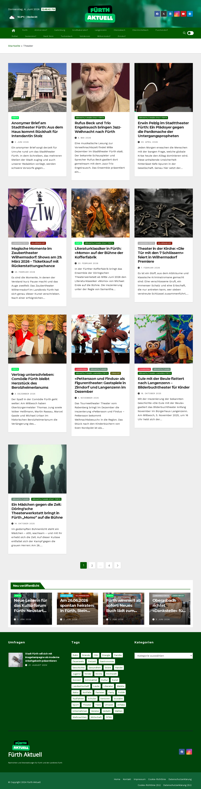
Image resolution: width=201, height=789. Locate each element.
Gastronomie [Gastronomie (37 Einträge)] (107, 661)
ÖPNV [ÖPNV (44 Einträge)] (109, 717)
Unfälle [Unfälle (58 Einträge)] (121, 704)
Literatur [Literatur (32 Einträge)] (108, 686)
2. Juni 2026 (22, 142)
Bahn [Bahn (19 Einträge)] (75, 655)
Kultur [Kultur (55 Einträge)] (104, 680)
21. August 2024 (37, 665)
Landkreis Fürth (20, 243)
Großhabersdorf (80, 30)
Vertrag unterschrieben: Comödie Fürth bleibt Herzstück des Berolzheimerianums (32, 381)
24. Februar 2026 (25, 272)
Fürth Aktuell (25, 754)
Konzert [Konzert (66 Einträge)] (77, 680)
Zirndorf (122, 36)
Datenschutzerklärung (180, 779)
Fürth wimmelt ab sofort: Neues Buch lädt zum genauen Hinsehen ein (123, 610)
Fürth (25, 30)
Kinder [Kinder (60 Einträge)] (88, 673)
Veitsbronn (85, 36)
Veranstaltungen (98, 369)
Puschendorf (162, 30)
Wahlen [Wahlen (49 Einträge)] (119, 711)
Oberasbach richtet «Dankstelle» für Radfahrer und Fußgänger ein (168, 610)
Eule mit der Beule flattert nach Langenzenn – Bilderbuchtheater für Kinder (163, 383)
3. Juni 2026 (24, 619)
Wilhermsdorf (103, 36)
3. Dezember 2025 (25, 394)
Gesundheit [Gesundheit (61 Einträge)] (95, 667)
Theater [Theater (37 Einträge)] (87, 704)
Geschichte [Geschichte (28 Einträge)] (79, 667)
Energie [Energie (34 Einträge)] (106, 655)
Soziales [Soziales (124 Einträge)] (118, 698)
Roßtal (15, 36)
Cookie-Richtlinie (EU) (149, 785)
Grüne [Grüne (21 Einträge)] (108, 667)
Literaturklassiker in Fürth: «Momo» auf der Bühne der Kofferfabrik (99, 252)
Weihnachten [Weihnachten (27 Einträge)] (80, 717)
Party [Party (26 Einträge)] (111, 692)
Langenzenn (101, 30)
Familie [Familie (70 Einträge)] (118, 655)
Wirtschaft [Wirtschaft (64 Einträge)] (96, 717)
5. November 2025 (88, 398)
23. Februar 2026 (88, 263)
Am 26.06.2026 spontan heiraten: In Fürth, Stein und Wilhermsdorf (77, 610)
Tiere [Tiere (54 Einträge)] (98, 704)
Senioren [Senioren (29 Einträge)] (105, 698)
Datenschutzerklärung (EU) (177, 785)
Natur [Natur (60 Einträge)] (76, 692)
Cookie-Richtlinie (157, 779)
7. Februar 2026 (150, 268)
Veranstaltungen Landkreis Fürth (92, 373)
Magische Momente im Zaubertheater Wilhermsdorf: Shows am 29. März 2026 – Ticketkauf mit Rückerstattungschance (36, 257)
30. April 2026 (149, 142)
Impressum (140, 779)
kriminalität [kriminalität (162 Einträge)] (91, 680)
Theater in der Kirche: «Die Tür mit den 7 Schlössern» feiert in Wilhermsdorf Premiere (161, 255)
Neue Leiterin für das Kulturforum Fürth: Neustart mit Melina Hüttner (30, 610)
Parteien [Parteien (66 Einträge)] (99, 692)
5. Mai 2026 (84, 138)
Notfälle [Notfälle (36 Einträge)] (87, 692)
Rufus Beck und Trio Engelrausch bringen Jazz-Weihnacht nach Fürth (98, 127)
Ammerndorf (41, 30)
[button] (184, 33)
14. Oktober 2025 (25, 523)
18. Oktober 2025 (151, 393)
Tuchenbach (67, 36)
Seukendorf (30, 36)
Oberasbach (119, 30)
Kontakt (127, 779)
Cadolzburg (59, 30)
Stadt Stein (48, 36)
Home (117, 779)
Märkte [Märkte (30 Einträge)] (120, 686)
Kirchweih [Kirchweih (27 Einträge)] (111, 673)
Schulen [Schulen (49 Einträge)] (92, 698)
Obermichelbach (140, 30)
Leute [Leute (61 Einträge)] (96, 686)
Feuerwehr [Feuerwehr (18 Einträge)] (78, 661)
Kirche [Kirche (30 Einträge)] (98, 673)
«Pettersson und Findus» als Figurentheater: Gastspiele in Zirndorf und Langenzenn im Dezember (100, 385)
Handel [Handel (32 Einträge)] (119, 667)
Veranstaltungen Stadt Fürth (90, 118)
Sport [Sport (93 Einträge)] (76, 704)
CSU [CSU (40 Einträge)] (96, 655)
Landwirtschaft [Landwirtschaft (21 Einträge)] (81, 686)
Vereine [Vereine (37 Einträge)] (95, 711)
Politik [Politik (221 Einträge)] (121, 692)
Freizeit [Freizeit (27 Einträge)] (92, 661)
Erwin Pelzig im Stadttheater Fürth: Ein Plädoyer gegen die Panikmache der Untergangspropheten (163, 129)
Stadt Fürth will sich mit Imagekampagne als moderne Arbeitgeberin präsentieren (42, 657)
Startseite (14, 45)
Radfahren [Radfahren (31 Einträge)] (78, 698)
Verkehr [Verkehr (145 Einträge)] (107, 711)
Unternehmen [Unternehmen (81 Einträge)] (80, 711)
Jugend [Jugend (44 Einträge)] (77, 673)
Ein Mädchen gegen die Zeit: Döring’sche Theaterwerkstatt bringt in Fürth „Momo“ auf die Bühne (37, 511)
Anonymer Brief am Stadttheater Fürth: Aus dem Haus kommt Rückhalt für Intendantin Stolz (37, 129)
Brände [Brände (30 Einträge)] (86, 655)
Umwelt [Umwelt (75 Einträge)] (109, 704)
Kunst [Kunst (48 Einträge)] (115, 680)
